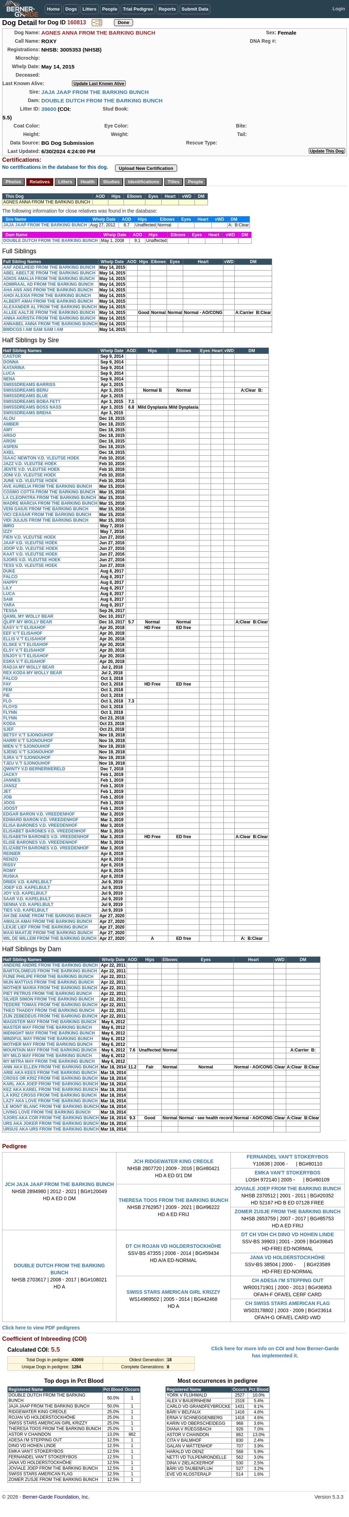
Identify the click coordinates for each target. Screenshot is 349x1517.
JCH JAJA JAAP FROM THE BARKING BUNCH (59, 1184)
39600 (48, 109)
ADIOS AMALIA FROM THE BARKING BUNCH (49, 278)
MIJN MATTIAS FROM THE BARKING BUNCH (48, 982)
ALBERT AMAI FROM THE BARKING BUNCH (48, 301)
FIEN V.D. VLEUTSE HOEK (29, 537)
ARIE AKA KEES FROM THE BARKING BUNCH (50, 1072)
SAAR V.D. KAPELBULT (27, 898)
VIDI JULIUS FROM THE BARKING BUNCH (45, 520)
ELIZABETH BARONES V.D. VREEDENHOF (46, 848)
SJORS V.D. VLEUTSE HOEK (32, 559)
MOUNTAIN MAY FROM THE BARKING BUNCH (49, 1050)
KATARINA (14, 367)
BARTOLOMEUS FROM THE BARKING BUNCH (50, 970)
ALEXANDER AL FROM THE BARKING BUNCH (50, 306)
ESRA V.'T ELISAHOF (24, 661)
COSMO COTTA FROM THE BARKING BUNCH (49, 492)
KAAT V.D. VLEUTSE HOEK (30, 554)
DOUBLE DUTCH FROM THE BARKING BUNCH (102, 100)
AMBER (11, 424)
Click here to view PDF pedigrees (41, 1328)
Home (53, 9)
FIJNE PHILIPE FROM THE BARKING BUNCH (48, 976)
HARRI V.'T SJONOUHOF (28, 740)
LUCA (9, 373)
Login (339, 8)
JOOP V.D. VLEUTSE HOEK (30, 548)
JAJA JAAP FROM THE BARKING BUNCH (95, 92)
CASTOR (12, 356)
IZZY (7, 531)
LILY (7, 588)
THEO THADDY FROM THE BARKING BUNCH (48, 1010)
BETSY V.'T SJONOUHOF (28, 735)
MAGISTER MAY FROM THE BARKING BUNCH (49, 1021)
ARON (9, 441)
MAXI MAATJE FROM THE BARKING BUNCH (48, 932)
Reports (167, 9)
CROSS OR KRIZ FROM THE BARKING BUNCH (50, 1078)
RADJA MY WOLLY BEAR (28, 667)
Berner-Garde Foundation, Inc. (56, 1497)
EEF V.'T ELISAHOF (22, 633)
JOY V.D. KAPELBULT (25, 893)
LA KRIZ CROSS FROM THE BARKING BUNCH (50, 1095)
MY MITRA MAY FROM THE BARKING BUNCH (49, 1061)
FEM (7, 689)
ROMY (9, 870)
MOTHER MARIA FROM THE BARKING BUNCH (50, 987)
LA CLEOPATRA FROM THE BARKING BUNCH (49, 497)
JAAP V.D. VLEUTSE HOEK (30, 542)
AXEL (8, 452)
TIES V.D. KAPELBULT (25, 910)
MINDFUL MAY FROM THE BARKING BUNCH (48, 1038)
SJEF (8, 729)
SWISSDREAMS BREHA (27, 412)
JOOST (10, 808)
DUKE (9, 571)
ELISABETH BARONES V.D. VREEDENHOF (46, 836)
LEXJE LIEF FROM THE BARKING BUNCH (45, 927)
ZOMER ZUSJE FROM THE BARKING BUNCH (288, 1211)
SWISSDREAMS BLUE (25, 395)
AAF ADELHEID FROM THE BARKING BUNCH (49, 267)
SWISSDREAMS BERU (25, 390)
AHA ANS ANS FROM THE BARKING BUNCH (48, 290)
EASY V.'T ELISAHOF (24, 627)
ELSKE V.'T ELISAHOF (25, 644)
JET (7, 791)
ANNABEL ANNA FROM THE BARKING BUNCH (50, 323)
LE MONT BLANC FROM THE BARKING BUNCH (51, 1106)
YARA (9, 605)
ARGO (9, 435)
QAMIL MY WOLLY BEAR (28, 616)
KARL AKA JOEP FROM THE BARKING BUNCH (50, 1084)
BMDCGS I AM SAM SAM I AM (33, 329)
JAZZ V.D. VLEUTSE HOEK (30, 463)
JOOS (9, 802)
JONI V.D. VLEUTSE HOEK (29, 475)
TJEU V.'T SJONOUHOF (26, 763)
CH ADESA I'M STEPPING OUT (287, 1280)
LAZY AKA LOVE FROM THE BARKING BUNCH (50, 1100)
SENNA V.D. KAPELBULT (28, 904)
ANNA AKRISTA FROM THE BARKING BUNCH (49, 318)
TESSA (10, 610)
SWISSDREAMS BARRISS (29, 384)
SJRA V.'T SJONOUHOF (27, 757)
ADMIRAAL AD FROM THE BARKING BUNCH (48, 284)
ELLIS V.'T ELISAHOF (24, 638)
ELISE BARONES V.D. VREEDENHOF (40, 842)
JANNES (11, 780)
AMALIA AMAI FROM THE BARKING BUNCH (47, 921)
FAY (7, 684)
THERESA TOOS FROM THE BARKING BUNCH (173, 1200)
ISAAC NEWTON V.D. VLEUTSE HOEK (41, 458)
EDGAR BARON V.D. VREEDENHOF (39, 814)
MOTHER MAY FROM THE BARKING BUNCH (47, 1044)
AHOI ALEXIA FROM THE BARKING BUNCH (47, 295)
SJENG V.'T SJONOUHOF (28, 751)
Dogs (71, 9)
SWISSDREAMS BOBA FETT (31, 401)
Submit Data (195, 9)
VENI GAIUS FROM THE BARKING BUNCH (45, 508)
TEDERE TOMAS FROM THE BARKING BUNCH (50, 1004)
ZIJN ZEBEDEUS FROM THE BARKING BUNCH (50, 1016)
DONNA (11, 362)
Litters (90, 9)
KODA (9, 723)
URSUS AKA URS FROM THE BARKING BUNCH (51, 1129)
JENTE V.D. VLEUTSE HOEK (31, 469)
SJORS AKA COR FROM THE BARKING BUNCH (51, 1117)
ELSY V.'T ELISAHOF (24, 650)
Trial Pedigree (138, 9)
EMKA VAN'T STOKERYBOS (287, 1172)
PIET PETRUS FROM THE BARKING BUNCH (47, 993)
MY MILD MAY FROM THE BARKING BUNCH (47, 1055)
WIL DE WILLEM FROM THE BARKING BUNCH (49, 938)
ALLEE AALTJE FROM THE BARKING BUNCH (49, 312)
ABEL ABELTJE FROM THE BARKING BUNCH (49, 273)
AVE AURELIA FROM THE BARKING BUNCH (47, 486)
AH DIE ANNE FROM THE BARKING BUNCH (47, 915)
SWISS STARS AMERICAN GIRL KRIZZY (174, 1292)
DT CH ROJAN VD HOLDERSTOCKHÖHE (173, 1246)
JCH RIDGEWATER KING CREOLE (173, 1161)
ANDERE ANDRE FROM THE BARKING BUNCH (50, 965)
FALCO (10, 576)
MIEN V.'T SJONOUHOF (26, 746)
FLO (7, 701)
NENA (9, 379)
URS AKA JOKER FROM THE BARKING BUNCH (50, 1123)
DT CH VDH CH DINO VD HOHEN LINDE (287, 1234)
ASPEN (10, 446)
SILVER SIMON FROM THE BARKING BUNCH (48, 999)
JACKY (10, 774)
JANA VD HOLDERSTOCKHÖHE (287, 1257)
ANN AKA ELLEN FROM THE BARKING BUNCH (50, 1067)
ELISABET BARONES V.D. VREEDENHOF (44, 831)
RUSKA (10, 876)
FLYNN (10, 712)
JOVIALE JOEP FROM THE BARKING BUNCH (287, 1188)
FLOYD (10, 706)
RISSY (9, 865)
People (110, 9)
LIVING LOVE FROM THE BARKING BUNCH (47, 1112)
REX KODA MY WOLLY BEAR (32, 672)
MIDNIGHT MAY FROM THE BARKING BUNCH (49, 1033)
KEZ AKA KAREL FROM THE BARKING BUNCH (50, 1089)
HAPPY (10, 582)
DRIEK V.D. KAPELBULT (27, 881)
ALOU (9, 418)
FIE (6, 695)
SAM (8, 599)
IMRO (8, 525)
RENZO (10, 859)
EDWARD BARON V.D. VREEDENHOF (40, 819)
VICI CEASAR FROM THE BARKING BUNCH (47, 514)
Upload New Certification (146, 168)
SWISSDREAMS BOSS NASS (32, 407)
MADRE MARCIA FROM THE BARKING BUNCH (50, 503)
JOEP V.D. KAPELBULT (26, 887)
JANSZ (10, 785)
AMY (8, 429)
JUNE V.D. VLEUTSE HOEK (30, 480)
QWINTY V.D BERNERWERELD (34, 768)
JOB (7, 797)
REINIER (11, 853)
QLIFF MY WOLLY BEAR (27, 622)
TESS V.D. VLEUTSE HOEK (30, 565)
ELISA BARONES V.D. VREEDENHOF (40, 825)
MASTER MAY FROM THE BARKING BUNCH (47, 1027)
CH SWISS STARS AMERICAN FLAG (287, 1303)
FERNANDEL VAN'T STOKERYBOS (288, 1157)
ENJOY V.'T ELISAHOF (25, 655)
